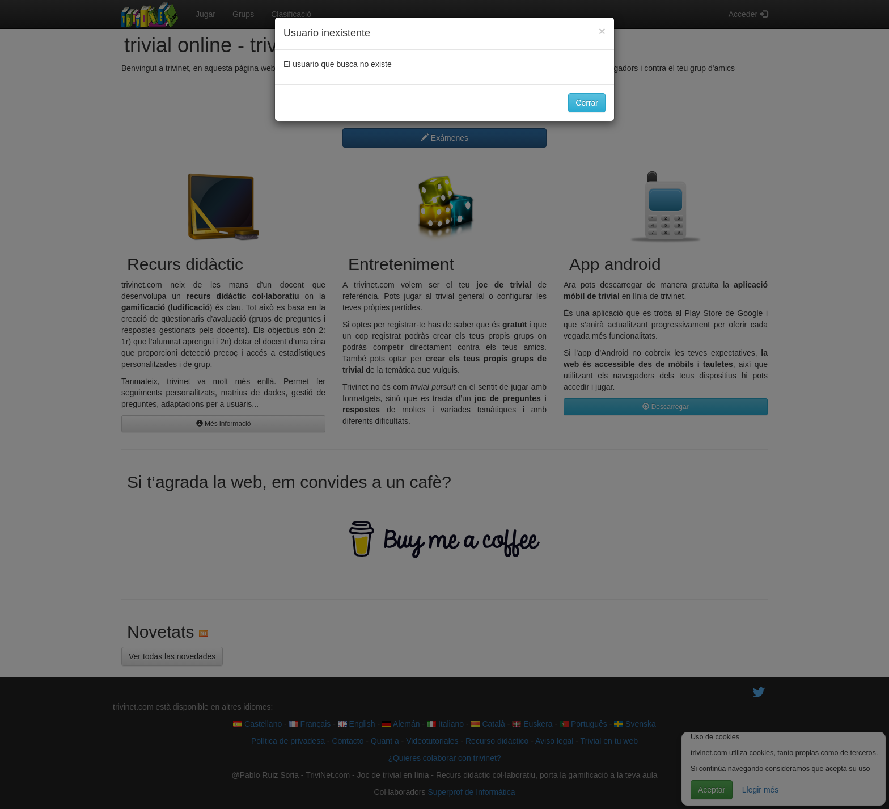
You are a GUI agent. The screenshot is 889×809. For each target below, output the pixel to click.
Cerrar (586, 102)
